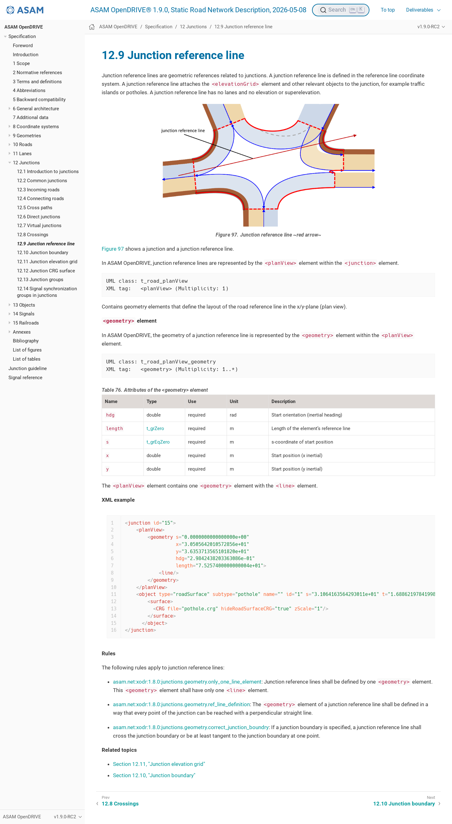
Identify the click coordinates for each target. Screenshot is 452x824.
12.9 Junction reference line (46, 244)
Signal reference (25, 377)
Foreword (23, 45)
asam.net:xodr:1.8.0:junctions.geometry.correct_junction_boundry (191, 727)
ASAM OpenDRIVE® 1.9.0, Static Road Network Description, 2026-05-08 (198, 10)
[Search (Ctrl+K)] (343, 10)
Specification (22, 36)
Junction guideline (27, 368)
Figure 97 (113, 249)
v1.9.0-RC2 (428, 27)
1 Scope (21, 63)
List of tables (26, 359)
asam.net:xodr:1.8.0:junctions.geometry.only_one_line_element (187, 682)
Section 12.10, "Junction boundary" (154, 775)
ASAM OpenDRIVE (23, 27)
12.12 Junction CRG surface (46, 271)
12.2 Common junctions (42, 180)
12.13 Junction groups (40, 279)
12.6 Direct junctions (38, 217)
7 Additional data (30, 117)
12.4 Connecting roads (40, 198)
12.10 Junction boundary (42, 252)
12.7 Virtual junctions (39, 225)
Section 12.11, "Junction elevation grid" (159, 764)
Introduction (25, 54)
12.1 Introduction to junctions (48, 171)
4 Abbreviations (29, 90)
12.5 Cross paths (34, 207)
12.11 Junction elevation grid (47, 262)
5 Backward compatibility (39, 99)
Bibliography (26, 341)
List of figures (27, 350)
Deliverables (419, 10)
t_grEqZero (158, 442)
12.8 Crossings (32, 234)
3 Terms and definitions (37, 82)
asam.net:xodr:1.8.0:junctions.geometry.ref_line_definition (181, 704)
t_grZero (155, 428)
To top (388, 10)
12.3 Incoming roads (38, 190)
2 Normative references (37, 72)
